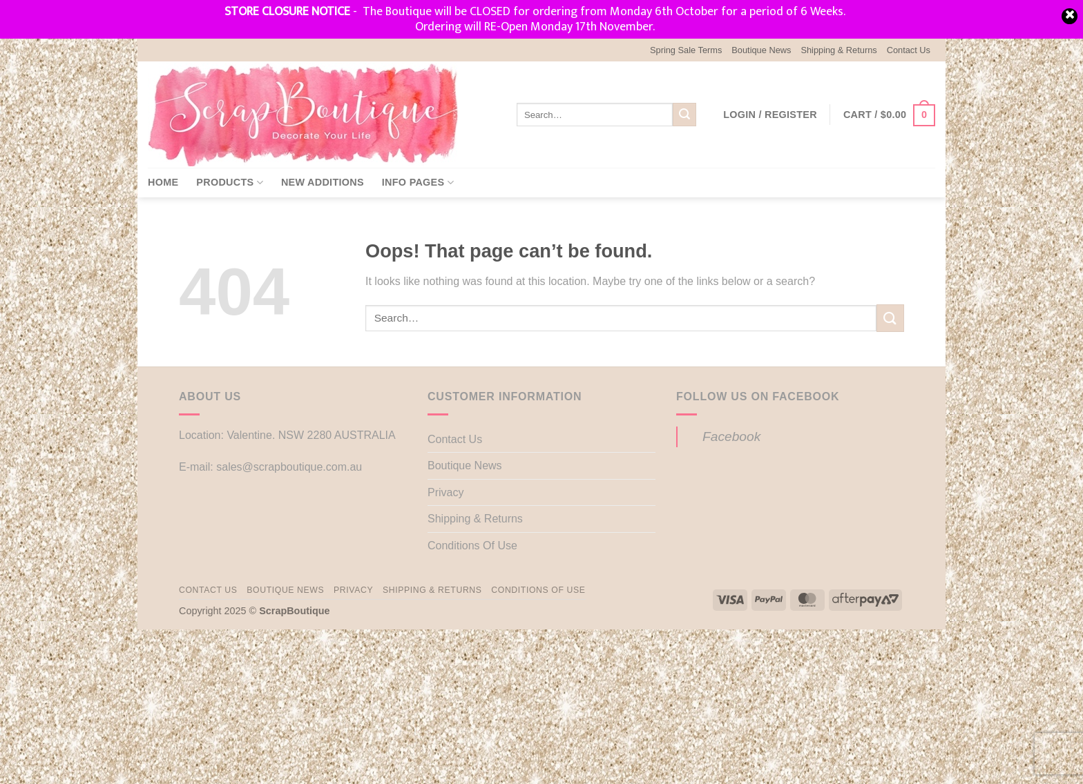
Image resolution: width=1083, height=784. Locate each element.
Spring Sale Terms (686, 50)
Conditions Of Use (472, 545)
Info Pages (418, 182)
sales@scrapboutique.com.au (289, 467)
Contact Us (908, 50)
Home (163, 182)
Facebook (731, 436)
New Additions (322, 182)
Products (229, 182)
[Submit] (684, 114)
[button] (770, 114)
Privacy (445, 492)
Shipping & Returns (838, 50)
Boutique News (761, 50)
